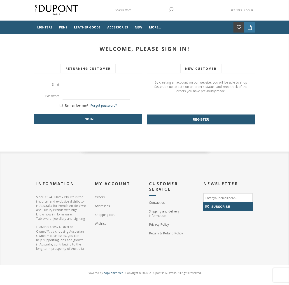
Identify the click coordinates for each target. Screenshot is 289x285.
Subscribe (220, 206)
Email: (56, 84)
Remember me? (76, 105)
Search (171, 9)
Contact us (157, 202)
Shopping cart (105, 215)
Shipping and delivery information (164, 213)
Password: (52, 96)
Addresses (102, 206)
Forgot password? (103, 105)
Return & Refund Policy (166, 233)
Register (236, 10)
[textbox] (141, 10)
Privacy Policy (159, 224)
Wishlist (100, 223)
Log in (248, 10)
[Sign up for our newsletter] (228, 197)
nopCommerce (113, 273)
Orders (100, 197)
